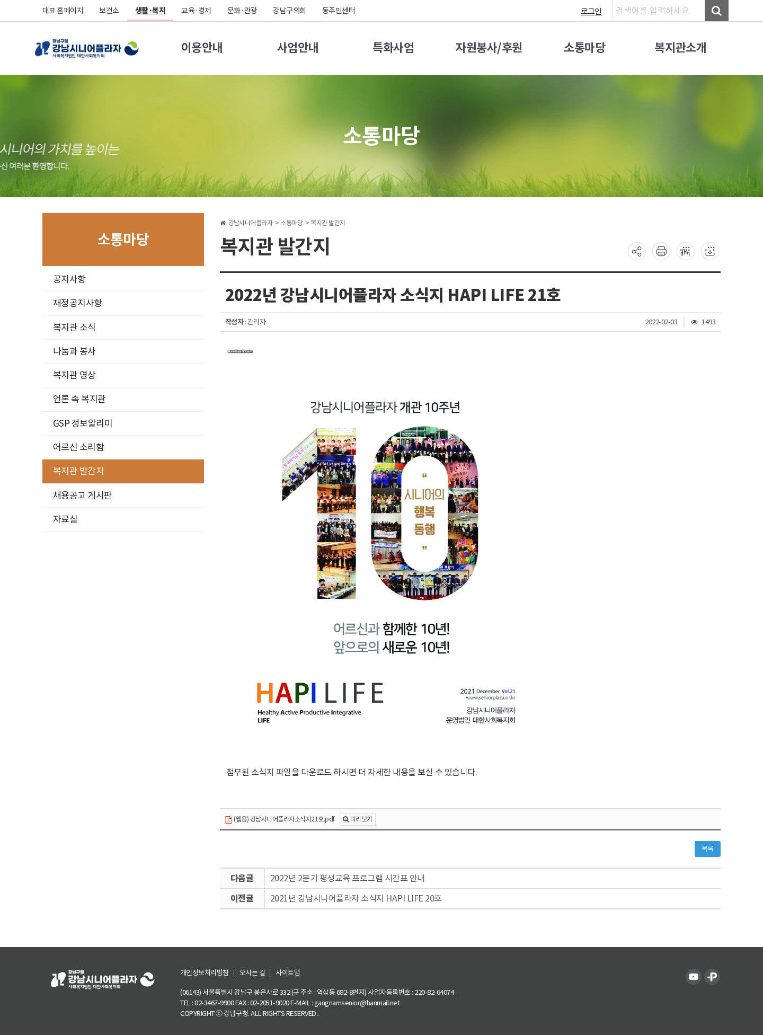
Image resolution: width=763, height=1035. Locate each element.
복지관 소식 (74, 327)
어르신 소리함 (78, 447)
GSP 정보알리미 (83, 423)
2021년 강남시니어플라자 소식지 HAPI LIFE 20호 (356, 898)
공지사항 (69, 279)
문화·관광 (242, 10)
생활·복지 (150, 10)
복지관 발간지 (78, 471)
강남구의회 (290, 10)
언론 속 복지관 (79, 399)
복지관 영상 (74, 375)
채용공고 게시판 (82, 495)
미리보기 (361, 819)
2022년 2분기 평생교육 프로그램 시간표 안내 (347, 878)
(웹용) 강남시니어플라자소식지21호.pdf (280, 819)
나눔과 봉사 (74, 351)
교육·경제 (197, 10)
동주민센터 (339, 10)
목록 (708, 848)
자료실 (65, 519)
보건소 (110, 10)
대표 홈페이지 (63, 10)
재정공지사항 (77, 303)
